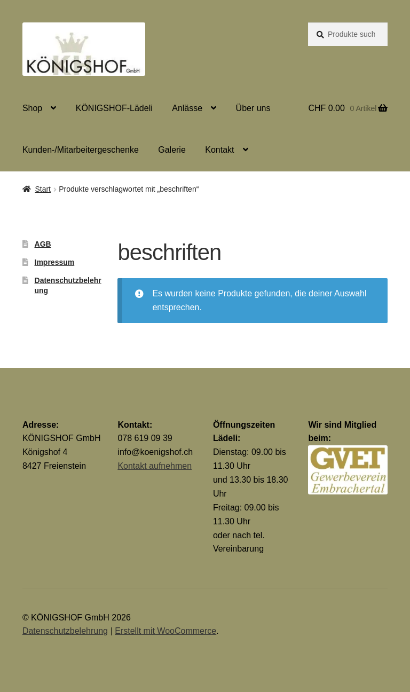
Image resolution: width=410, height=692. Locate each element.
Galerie (172, 149)
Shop (32, 108)
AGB (43, 244)
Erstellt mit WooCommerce (165, 630)
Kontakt (219, 149)
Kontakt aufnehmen (154, 465)
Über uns (253, 108)
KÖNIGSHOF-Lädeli (114, 108)
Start (43, 189)
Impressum (55, 262)
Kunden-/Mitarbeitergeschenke (80, 149)
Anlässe (187, 108)
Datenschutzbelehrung (65, 630)
